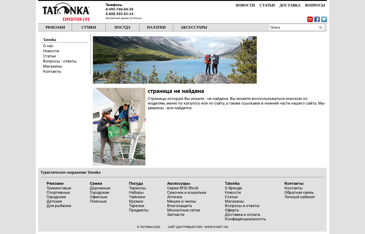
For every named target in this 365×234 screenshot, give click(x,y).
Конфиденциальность (245, 219)
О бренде (233, 188)
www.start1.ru (216, 227)
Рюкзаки (55, 27)
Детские (54, 201)
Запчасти (175, 214)
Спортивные (58, 192)
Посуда (122, 27)
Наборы (136, 192)
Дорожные (100, 188)
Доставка (289, 5)
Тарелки (136, 205)
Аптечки (174, 196)
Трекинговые (59, 188)
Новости (245, 5)
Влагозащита (179, 205)
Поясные (98, 201)
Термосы (137, 188)
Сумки (88, 27)
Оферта (232, 210)
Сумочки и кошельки (186, 192)
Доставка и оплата (242, 214)
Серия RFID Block (183, 188)
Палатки (156, 27)
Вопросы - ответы (60, 61)
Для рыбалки (59, 205)
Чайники (137, 196)
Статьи (267, 5)
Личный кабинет (299, 196)
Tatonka (232, 183)
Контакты (52, 71)
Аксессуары (194, 27)
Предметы (139, 210)
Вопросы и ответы (242, 205)
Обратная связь (299, 192)
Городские (56, 196)
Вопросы (315, 5)
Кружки (136, 201)
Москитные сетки (183, 210)
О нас (48, 45)
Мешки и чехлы (181, 201)
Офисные (98, 196)
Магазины (52, 66)
